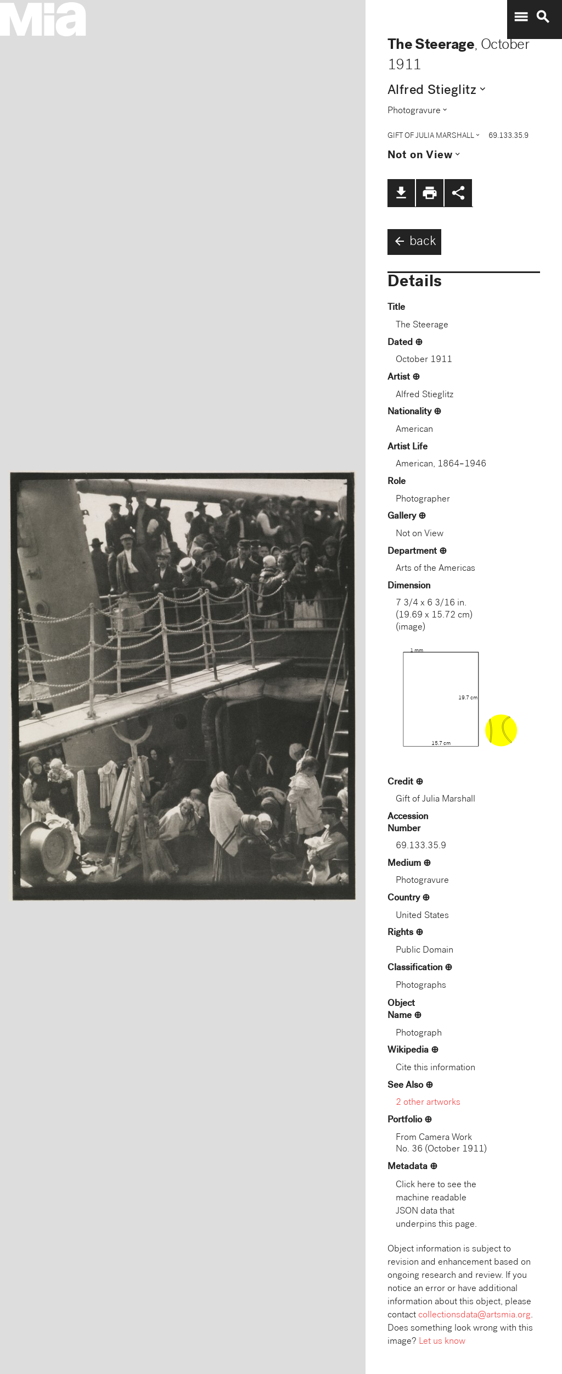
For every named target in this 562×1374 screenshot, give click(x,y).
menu (521, 17)
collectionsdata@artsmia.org (474, 1315)
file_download (401, 193)
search (543, 17)
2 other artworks (428, 1103)
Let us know (442, 1342)
